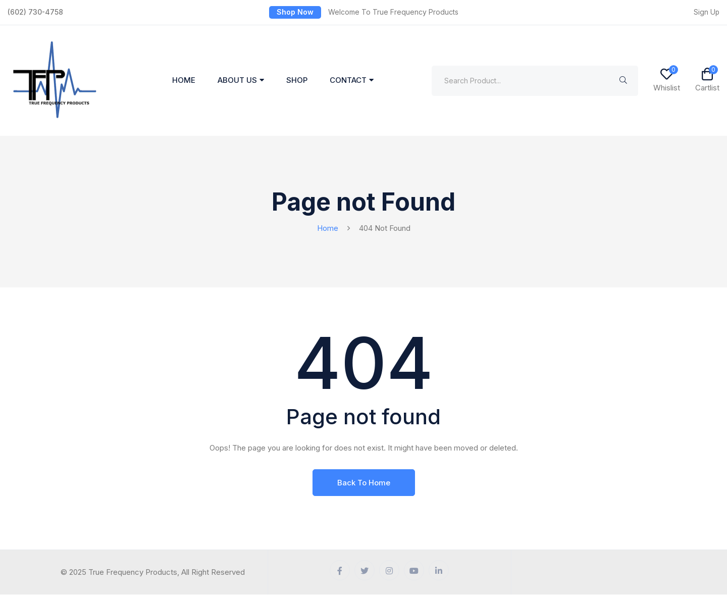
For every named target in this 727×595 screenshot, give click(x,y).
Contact (348, 80)
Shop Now (295, 12)
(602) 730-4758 (36, 12)
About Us (237, 80)
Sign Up (706, 12)
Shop (296, 80)
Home (183, 80)
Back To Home (363, 482)
